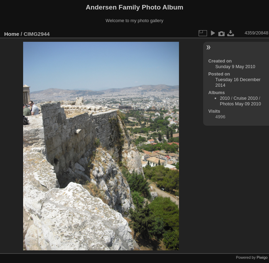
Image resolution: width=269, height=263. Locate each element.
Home (11, 34)
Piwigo (262, 257)
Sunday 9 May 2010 (235, 66)
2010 (225, 98)
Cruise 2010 (246, 98)
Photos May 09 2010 (240, 103)
